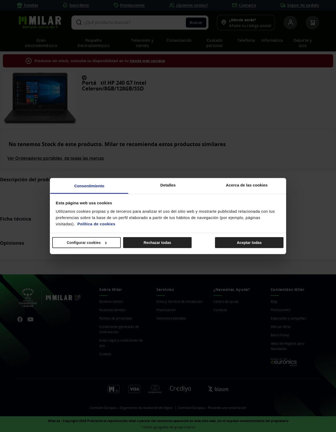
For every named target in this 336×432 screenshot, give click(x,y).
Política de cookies (96, 223)
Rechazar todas (157, 243)
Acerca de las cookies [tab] (247, 185)
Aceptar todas (249, 243)
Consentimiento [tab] (89, 185)
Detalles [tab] (168, 185)
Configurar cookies (87, 243)
